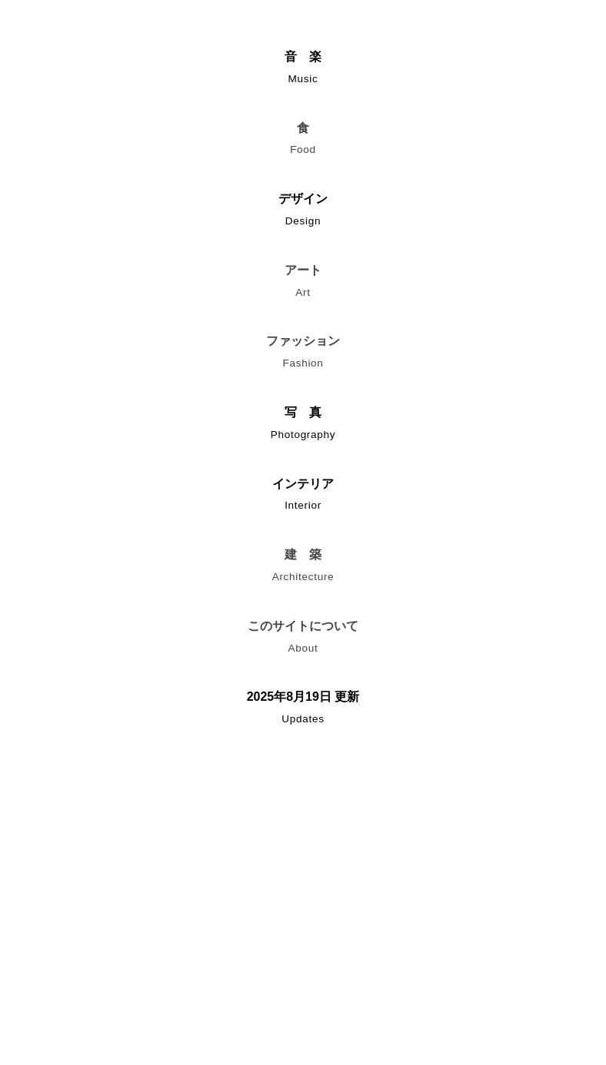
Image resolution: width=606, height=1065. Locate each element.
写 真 (302, 426)
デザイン (302, 212)
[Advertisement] (303, 896)
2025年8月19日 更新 (302, 710)
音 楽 (302, 70)
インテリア (302, 497)
